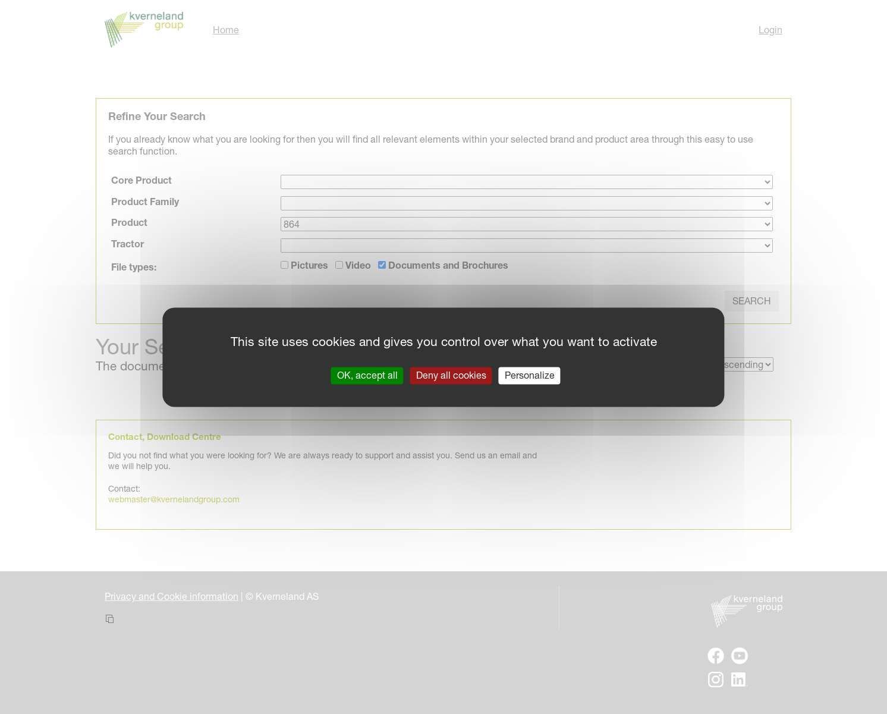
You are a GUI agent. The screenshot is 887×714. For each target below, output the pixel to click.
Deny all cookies (451, 375)
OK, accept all (367, 375)
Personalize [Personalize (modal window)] (530, 375)
